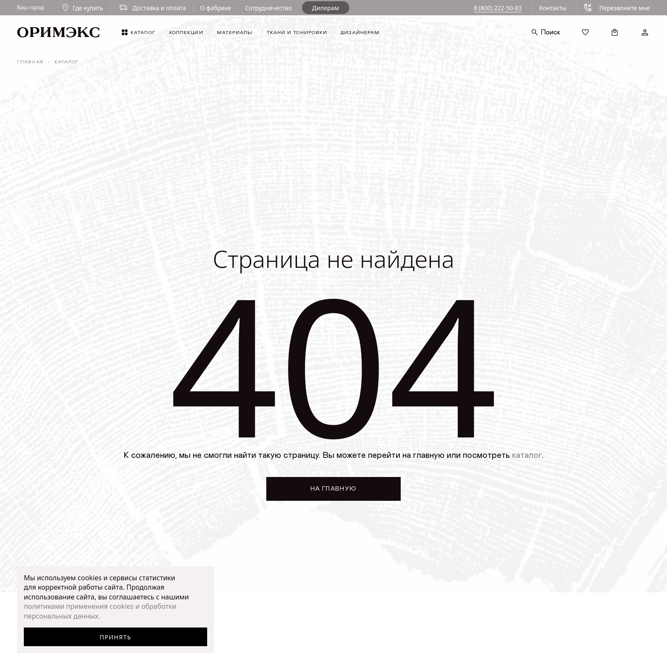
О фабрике (215, 8)
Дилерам (325, 8)
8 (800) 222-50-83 (498, 8)
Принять (115, 637)
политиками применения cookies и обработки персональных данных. (100, 611)
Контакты (552, 8)
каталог (527, 455)
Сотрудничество (268, 8)
